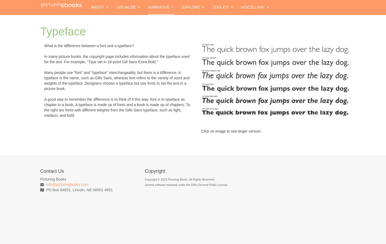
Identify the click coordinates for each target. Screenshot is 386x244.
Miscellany (255, 7)
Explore (193, 7)
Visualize (128, 7)
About (100, 7)
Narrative (161, 7)
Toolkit (222, 7)
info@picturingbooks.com (67, 184)
